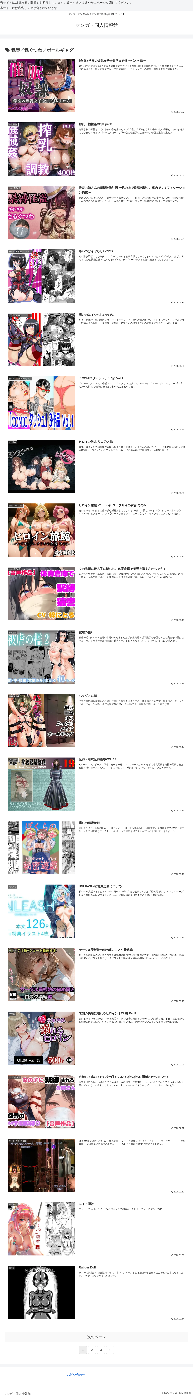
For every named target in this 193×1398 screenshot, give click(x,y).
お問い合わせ (76, 1374)
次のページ (96, 1337)
